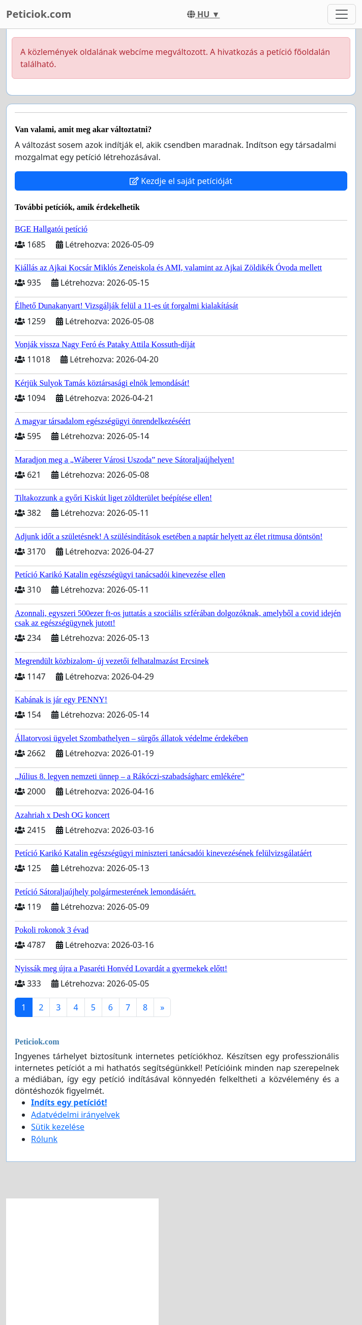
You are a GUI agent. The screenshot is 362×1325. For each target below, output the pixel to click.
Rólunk (44, 1139)
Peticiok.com (38, 14)
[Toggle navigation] (341, 14)
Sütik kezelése (57, 1126)
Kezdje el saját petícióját (181, 181)
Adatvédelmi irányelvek (75, 1114)
